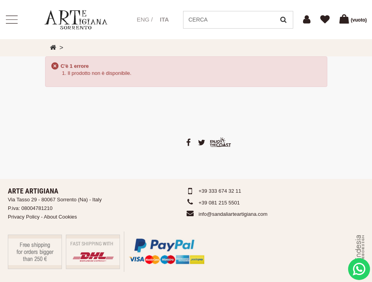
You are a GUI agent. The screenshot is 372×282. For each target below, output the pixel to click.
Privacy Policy (24, 217)
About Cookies (60, 217)
